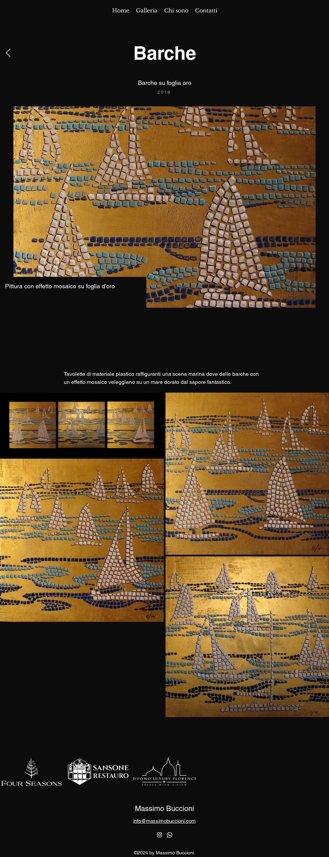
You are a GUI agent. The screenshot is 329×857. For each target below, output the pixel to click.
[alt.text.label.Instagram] (159, 834)
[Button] (8, 52)
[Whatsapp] (169, 834)
